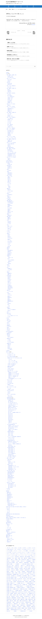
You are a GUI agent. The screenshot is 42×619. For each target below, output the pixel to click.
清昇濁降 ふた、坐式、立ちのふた (13, 425)
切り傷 (9, 321)
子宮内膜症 (9, 285)
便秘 (9, 186)
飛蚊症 (9, 296)
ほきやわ (9, 367)
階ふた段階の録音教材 (11, 424)
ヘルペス (9, 245)
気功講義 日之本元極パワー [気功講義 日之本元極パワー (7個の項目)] (21, 587)
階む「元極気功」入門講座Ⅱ (11, 88)
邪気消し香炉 (10, 463)
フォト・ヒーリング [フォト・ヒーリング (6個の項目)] (21, 555)
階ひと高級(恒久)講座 (10, 147)
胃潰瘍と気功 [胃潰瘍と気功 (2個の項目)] (33, 597)
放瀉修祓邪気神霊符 (11, 477)
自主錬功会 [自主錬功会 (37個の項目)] (33, 600)
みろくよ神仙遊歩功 (11, 96)
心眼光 (9, 159)
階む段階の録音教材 (11, 440)
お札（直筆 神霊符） (11, 470)
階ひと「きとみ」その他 (11, 106)
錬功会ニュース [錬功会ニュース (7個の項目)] (9, 606)
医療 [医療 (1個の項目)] (17, 562)
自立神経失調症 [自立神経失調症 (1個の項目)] (9, 602)
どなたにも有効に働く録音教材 (11, 356)
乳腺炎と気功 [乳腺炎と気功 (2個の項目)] (22, 556)
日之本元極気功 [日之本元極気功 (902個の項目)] (24, 575)
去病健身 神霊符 (11, 475)
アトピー (9, 240)
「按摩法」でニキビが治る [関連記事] (11, 42)
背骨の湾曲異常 (10, 250)
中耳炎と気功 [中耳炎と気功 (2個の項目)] (17, 556)
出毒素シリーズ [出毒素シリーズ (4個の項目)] (29, 559)
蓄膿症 (9, 261)
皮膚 (8, 233)
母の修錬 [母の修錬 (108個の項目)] (34, 578)
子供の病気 (8, 534)
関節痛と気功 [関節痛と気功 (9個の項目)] (33, 606)
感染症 (8, 290)
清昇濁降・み (10, 102)
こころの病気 (8, 332)
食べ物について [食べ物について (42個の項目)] (30, 609)
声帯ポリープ (10, 257)
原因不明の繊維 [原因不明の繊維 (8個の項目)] (26, 562)
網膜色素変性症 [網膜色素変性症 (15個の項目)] (14, 597)
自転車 (8, 512)
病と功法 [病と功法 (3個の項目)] (19, 593)
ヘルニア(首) (10, 269)
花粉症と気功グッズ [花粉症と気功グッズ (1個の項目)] (9, 603)
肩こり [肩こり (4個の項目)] (26, 597)
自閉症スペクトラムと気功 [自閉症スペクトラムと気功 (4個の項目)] (20, 602)
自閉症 (9, 344)
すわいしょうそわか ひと (11, 107)
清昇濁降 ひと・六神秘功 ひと (12, 406)
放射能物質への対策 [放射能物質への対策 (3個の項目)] (15, 574)
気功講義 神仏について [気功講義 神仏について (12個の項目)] (10, 590)
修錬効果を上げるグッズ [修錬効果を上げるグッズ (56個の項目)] (31, 558)
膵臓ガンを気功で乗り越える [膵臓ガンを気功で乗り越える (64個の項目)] (24, 600)
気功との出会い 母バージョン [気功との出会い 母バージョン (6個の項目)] (17, 580)
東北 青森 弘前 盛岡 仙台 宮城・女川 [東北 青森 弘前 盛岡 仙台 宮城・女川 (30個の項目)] (26, 577)
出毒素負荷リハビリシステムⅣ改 (13, 373)
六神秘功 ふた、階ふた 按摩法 (12, 429)
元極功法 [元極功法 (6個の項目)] (16, 559)
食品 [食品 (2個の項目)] (34, 609)
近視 (9, 298)
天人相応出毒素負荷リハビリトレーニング (14, 378)
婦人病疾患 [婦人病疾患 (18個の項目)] (16, 568)
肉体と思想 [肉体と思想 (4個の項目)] (18, 597)
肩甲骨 (8, 509)
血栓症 (9, 310)
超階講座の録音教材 (11, 431)
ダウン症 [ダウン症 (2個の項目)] (21, 553)
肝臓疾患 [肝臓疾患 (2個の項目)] (23, 597)
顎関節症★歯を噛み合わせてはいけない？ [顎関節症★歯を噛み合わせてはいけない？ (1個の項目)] (16, 609)
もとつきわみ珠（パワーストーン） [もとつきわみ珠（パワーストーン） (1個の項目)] (27, 549)
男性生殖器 (9, 165)
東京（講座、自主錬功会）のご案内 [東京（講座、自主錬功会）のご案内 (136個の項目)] (11, 577)
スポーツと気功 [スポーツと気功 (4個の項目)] (12, 553)
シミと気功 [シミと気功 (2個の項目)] (27, 552)
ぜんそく (9, 229)
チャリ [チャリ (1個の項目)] (24, 553)
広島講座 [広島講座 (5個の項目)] (12, 571)
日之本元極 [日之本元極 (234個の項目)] (8, 575)
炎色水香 (9, 90)
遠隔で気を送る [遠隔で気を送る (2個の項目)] (23, 605)
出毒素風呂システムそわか (12, 372)
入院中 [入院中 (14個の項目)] (19, 559)
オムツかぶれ (10, 238)
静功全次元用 (10, 419)
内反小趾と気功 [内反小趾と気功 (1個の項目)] (24, 559)
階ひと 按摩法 (10, 124)
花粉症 (9, 228)
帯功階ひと (9, 111)
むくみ (9, 223)
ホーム (7, 9)
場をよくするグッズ (10, 458)
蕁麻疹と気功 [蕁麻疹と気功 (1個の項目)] (16, 603)
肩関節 (9, 210)
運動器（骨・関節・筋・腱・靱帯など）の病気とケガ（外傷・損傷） (16, 517)
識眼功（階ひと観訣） (12, 407)
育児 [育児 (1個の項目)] (29, 597)
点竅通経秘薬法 (9, 494)
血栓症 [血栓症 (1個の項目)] (27, 603)
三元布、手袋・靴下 (10, 390)
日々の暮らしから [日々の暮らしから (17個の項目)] (32, 574)
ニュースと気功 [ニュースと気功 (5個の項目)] (33, 553)
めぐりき (9, 123)
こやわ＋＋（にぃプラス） (12, 361)
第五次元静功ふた (10, 131)
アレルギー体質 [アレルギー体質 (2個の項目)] (9, 552)
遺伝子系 (9, 313)
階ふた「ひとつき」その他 (11, 136)
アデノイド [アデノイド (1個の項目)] (15, 550)
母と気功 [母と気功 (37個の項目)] (24, 578)
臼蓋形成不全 (10, 205)
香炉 (9, 460)
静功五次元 (10, 417)
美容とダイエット (9, 523)
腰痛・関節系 (9, 200)
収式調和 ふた (10, 430)
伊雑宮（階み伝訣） (11, 448)
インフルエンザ (10, 291)
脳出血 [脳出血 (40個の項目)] (18, 599)
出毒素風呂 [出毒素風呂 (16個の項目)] (33, 559)
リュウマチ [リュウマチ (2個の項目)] (12, 556)
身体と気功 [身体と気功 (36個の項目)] (13, 605)
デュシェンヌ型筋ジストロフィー (13, 315)
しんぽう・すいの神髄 (11, 365)
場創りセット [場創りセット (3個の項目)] (23, 565)
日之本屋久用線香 (11, 483)
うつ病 (9, 339)
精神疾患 (9, 338)
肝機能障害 (9, 273)
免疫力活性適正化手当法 (11, 153)
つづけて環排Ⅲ (10, 118)
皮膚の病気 (8, 515)
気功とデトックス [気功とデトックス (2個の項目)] (26, 580)
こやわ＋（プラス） (11, 360)
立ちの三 (9, 114)
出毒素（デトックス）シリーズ (13, 371)
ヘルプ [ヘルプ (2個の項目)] (34, 555)
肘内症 (8, 319)
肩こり (9, 192)
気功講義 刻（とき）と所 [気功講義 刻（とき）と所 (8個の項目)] (17, 584)
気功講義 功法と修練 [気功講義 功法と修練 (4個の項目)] (32, 584)
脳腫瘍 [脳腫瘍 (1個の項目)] (26, 599)
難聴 (9, 263)
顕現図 (9, 384)
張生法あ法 (10, 83)
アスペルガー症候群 (11, 342)
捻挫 (8, 327)
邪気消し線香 (10, 459)
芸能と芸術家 (8, 522)
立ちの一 (9, 113)
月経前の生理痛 (10, 287)
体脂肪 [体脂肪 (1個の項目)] (19, 558)
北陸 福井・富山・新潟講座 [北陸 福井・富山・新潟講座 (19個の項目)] (11, 562)
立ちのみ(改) (10, 100)
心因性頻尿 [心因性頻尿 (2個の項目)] (23, 571)
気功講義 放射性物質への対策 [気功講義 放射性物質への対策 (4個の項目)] (11, 587)
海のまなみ (10, 382)
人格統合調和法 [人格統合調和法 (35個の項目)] (9, 558)
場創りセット (10, 464)
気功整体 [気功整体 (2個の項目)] (15, 581)
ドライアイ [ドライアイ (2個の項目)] (28, 553)
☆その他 (8, 488)
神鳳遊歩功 (10, 141)
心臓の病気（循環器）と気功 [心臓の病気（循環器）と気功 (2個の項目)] (31, 571)
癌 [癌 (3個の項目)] (27, 593)
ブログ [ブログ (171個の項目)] (26, 555)
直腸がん (9, 181)
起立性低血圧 (10, 194)
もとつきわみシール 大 (11, 355)
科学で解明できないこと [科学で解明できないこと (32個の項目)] (27, 596)
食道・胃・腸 (9, 175)
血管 (8, 307)
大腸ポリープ (10, 176)
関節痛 (9, 204)
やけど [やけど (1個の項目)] (34, 549)
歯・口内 (8, 198)
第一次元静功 (10, 125)
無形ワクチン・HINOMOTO (11, 532)
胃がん (9, 182)
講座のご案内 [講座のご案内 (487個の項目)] (8, 605)
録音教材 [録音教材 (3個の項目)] (24, 606)
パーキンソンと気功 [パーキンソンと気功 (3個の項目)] (14, 555)
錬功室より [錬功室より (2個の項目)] (20, 606)
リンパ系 (8, 316)
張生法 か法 (10, 434)
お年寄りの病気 (9, 160)
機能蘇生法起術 (10, 366)
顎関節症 (9, 199)
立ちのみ (9, 94)
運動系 (8, 188)
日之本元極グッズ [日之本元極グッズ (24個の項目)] (13, 575)
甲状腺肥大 (9, 268)
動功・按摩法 (10, 401)
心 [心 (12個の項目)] (15, 571)
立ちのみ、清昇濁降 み (11, 453)
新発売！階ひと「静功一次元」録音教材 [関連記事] (13, 58)
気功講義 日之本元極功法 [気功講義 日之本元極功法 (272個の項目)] (30, 587)
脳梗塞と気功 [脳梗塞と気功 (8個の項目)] (22, 599)
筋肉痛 (9, 189)
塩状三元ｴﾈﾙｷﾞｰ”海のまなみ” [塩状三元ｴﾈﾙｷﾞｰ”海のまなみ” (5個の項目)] (30, 565)
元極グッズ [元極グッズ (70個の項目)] (8, 559)
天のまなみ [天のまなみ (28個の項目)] (8, 568)
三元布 (9, 391)
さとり (8, 489)
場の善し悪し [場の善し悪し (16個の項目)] (17, 565)
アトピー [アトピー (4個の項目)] (20, 550)
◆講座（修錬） (9, 535)
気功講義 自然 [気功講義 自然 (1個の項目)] (26, 590)
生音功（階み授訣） (11, 452)
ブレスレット (10, 481)
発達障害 (9, 343)
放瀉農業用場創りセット (12, 465)
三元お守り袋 (10, 396)
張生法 (8, 82)
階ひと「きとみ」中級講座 (11, 85)
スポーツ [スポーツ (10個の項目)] (8, 553)
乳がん (9, 284)
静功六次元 (10, 418)
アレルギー (9, 227)
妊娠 (8, 264)
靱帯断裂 (8, 325)
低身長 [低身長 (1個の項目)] (16, 558)
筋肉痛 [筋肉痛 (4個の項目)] (34, 596)
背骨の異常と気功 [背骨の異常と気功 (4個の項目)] (9, 599)
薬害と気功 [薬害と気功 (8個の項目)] (23, 603)
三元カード (9, 395)
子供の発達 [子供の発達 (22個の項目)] (20, 568)
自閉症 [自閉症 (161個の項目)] (14, 602)
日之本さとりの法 (11, 437)
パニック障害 (10, 349)
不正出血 (9, 279)
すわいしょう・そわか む (12, 152)
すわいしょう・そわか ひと (12, 423)
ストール (9, 388)
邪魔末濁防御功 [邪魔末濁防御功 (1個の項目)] (29, 605)
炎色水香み (9, 101)
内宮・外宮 (9, 79)
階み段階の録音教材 (11, 447)
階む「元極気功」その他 (11, 148)
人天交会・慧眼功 (23, 9)
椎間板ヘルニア (10, 211)
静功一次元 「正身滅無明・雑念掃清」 (14, 412)
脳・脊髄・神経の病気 (9, 331)
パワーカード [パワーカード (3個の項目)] (8, 555)
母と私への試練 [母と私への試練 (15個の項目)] (29, 578)
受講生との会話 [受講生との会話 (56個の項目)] (32, 562)
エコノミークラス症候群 (11, 309)
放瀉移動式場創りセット (12, 469)
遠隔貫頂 (9, 492)
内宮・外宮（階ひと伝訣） (12, 402)
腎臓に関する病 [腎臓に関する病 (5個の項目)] (30, 599)
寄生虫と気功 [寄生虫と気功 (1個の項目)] (33, 568)
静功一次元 (10, 411)
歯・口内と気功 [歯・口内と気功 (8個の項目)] (20, 578)
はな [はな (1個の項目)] (15, 549)
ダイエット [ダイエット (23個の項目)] (17, 553)
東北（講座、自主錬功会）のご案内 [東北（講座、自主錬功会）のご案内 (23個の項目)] (11, 578)
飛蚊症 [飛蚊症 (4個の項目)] (25, 609)
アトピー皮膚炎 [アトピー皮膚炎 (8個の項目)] (25, 550)
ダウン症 (9, 314)
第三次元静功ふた (10, 130)
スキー (8, 511)
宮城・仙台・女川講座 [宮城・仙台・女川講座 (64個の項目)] (27, 568)
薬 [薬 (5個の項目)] (19, 603)
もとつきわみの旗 (10, 385)
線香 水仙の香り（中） (12, 486)
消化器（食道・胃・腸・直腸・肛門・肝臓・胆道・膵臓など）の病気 (16, 506)
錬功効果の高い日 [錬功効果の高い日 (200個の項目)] (14, 606)
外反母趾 (9, 222)
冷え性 (9, 280)
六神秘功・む (10, 140)
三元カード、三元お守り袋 (11, 394)
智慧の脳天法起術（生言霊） (12, 504)
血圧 (8, 193)
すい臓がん (10, 164)
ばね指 (9, 303)
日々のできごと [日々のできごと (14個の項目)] (22, 574)
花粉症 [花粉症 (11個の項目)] (34, 602)
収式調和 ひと (10, 400)
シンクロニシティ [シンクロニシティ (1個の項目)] (32, 552)
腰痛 (9, 206)
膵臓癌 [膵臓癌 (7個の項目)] (30, 600)
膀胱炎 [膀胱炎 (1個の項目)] (15, 600)
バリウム (9, 183)
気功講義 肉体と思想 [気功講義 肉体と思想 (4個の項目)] (19, 590)
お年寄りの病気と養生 (9, 516)
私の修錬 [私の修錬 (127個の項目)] (21, 596)
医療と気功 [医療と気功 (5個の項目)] (20, 562)
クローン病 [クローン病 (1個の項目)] (18, 552)
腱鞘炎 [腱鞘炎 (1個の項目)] (8, 600)
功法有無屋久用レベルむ (11, 154)
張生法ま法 (9, 84)
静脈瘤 (9, 308)
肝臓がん (9, 274)
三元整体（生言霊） (11, 505)
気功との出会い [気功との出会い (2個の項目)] (9, 580)
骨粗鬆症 (9, 251)
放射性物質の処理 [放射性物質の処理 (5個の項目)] (9, 574)
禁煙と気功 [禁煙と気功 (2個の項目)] (13, 596)
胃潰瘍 (9, 177)
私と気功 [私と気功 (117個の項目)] (17, 596)
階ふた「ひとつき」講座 (10, 129)
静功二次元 (10, 413)
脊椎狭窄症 (9, 215)
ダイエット (9, 527)
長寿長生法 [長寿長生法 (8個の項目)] (28, 606)
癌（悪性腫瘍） (9, 529)
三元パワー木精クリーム (11, 457)
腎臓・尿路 (9, 216)
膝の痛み (9, 212)
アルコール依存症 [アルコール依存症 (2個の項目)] (32, 550)
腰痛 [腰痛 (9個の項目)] (34, 599)
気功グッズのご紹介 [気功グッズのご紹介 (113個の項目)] (9, 581)
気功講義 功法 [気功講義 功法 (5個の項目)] (25, 584)
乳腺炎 (9, 281)
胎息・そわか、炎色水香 (12, 442)
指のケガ (9, 320)
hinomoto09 (13, 16)
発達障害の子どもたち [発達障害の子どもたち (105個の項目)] (32, 593)
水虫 (9, 235)
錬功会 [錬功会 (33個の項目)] (34, 605)
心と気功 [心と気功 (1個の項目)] (19, 571)
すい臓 (8, 163)
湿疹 (9, 234)
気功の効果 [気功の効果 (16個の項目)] (32, 580)
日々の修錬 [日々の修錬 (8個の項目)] (27, 574)
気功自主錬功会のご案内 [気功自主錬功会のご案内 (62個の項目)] (20, 581)
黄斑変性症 (9, 297)
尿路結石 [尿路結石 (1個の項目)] (8, 571)
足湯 (8, 499)
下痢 (9, 187)
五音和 (9, 146)
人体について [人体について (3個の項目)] (33, 556)
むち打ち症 (9, 326)
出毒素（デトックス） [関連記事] (10, 46)
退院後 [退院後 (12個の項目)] (18, 605)
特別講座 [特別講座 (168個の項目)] (11, 593)
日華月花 (9, 135)
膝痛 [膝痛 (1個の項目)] (18, 600)
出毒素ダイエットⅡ (11, 377)
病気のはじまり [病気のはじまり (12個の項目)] (24, 593)
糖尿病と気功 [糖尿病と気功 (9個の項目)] (8, 597)
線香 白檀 (10, 487)
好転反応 (9, 521)
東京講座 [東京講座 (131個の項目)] (34, 575)
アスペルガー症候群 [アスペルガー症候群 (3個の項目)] (9, 550)
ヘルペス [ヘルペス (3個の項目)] (8, 556)
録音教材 (9, 541)
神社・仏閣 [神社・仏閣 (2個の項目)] (8, 596)
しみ (9, 244)
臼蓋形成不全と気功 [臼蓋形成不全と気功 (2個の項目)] (28, 602)
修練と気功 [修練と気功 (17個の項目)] (25, 558)
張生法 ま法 (10, 435)
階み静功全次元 (10, 454)
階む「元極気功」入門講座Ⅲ (11, 112)
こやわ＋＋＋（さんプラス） (12, 362)
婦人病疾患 (9, 275)
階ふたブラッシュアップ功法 (11, 157)
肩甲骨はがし (9, 500)
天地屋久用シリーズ (10, 539)
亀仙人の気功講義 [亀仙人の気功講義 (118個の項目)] (27, 556)
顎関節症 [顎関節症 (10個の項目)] (8, 609)
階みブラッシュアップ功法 (16, 9)
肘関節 (9, 209)
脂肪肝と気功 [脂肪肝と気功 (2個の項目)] (14, 599)
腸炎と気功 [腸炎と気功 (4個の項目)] (11, 600)
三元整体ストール (11, 389)
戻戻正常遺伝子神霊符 (11, 471)
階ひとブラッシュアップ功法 (11, 78)
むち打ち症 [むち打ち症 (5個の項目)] (19, 549)
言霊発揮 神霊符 (10, 476)
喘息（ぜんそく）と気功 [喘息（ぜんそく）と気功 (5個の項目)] (10, 565)
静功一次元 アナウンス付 (12, 408)
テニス (8, 510)
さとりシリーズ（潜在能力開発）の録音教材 (14, 436)
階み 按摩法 (10, 95)
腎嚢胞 (9, 217)
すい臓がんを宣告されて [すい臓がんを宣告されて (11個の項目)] (10, 549)
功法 (10, 9)
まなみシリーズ (9, 379)
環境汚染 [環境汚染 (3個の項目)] (15, 593)
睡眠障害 (8, 333)
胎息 (9, 89)
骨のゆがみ (9, 252)
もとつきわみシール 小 (11, 354)
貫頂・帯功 (9, 493)
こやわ (10, 359)
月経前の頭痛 (10, 286)
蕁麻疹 (9, 239)
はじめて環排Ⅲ (10, 77)
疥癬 (9, 246)
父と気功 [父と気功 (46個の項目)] (8, 593)
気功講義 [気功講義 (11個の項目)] (26, 581)
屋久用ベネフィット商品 (11, 482)
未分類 (7, 72)
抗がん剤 (9, 170)
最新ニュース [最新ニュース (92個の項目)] (30, 575)
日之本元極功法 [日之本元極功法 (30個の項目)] (19, 575)
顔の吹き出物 (10, 241)
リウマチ (8, 232)
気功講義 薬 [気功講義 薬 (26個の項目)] (32, 590)
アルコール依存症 (10, 337)
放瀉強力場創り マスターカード (13, 466)
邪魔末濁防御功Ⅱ (10, 108)
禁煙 (9, 336)
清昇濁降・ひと (10, 119)
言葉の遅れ (10, 348)
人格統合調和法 (9, 533)
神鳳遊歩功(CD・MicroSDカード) (13, 441)
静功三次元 (10, 414)
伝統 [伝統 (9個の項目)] (13, 558)
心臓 (8, 171)
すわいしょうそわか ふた (12, 137)
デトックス (9, 528)
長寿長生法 (9, 498)
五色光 (9, 158)
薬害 (8, 169)
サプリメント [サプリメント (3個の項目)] (23, 552)
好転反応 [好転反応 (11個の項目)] (12, 568)
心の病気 (8, 350)
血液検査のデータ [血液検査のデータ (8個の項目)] (32, 603)
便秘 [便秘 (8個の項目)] (22, 558)
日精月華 (9, 134)
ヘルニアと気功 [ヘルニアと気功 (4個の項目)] (30, 555)
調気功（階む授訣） (11, 446)
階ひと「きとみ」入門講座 (11, 117)
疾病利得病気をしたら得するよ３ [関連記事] (12, 54)
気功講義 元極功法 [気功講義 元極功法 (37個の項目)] (9, 584)
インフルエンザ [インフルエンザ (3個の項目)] (14, 552)
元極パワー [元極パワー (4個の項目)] (12, 559)
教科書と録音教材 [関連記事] (9, 50)
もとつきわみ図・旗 (10, 383)
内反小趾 (9, 221)
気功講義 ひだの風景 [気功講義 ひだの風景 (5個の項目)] (32, 581)
